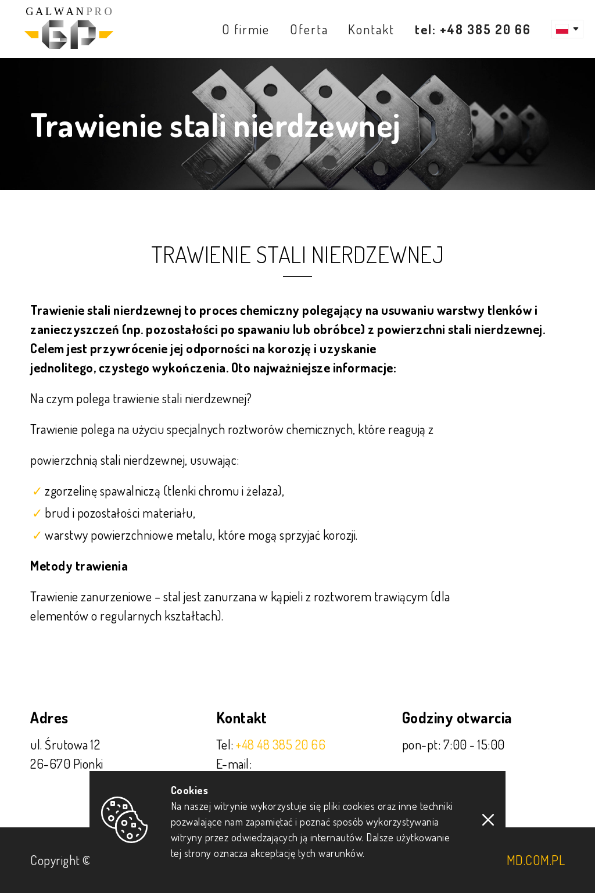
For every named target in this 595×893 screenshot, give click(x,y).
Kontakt (371, 29)
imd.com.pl (534, 860)
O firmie (246, 29)
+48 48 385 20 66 (280, 744)
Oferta (309, 29)
